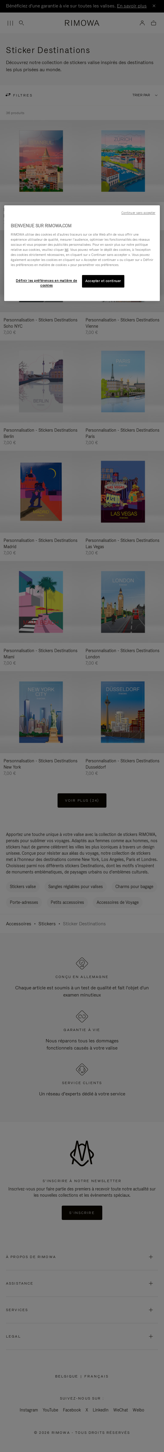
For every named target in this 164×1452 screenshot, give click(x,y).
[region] (82, 253)
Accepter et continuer (103, 281)
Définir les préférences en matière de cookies (46, 283)
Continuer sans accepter (138, 213)
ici (66, 249)
